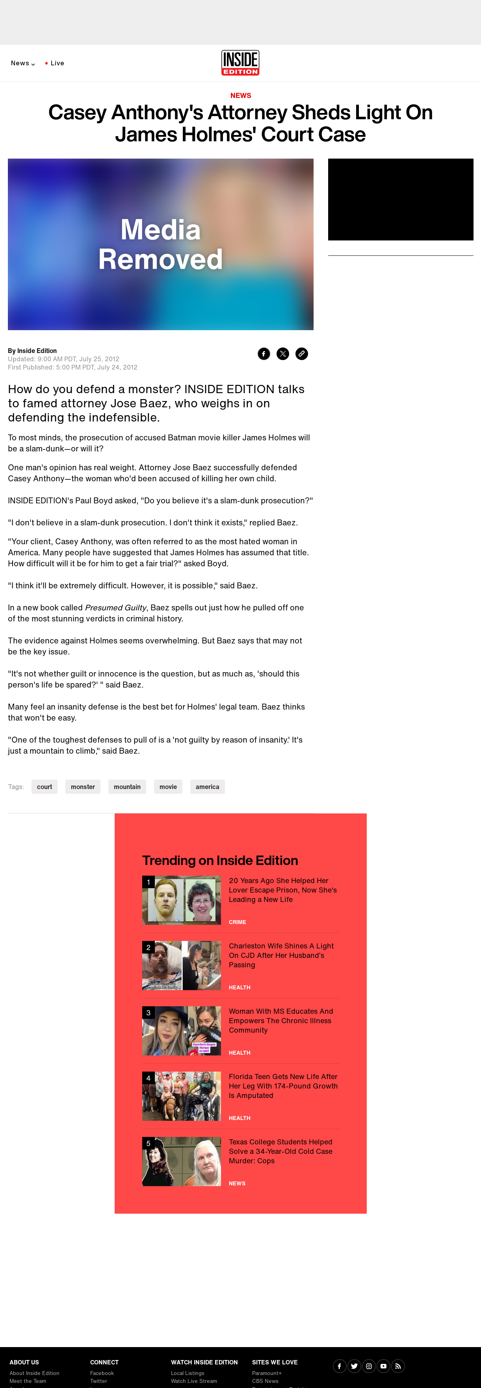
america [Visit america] (207, 787)
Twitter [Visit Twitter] (98, 1381)
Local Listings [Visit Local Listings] (187, 1373)
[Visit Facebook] (340, 1367)
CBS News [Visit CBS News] (265, 1381)
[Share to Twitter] (283, 355)
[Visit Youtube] (383, 1367)
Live (58, 63)
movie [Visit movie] (168, 787)
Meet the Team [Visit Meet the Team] (27, 1381)
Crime (237, 922)
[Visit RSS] (398, 1367)
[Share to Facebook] (264, 355)
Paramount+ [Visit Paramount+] (267, 1373)
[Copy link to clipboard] (302, 355)
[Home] (240, 63)
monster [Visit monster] (83, 787)
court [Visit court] (44, 787)
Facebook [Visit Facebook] (102, 1373)
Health (240, 987)
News (20, 63)
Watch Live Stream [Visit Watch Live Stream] (194, 1381)
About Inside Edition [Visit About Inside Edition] (34, 1373)
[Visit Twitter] (354, 1367)
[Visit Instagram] (369, 1367)
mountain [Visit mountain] (127, 787)
